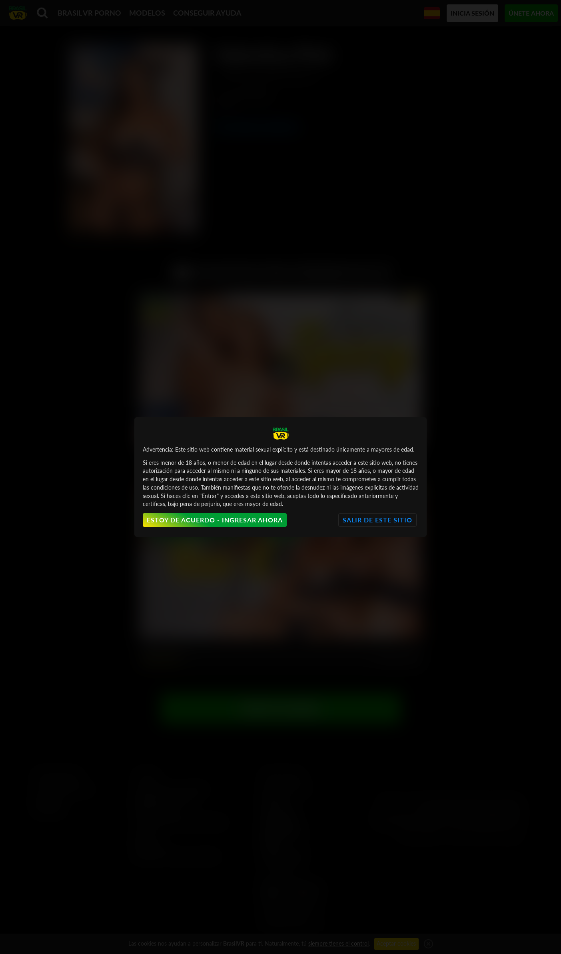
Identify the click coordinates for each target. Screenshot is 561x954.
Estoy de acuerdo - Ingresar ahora (215, 520)
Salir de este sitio (377, 520)
